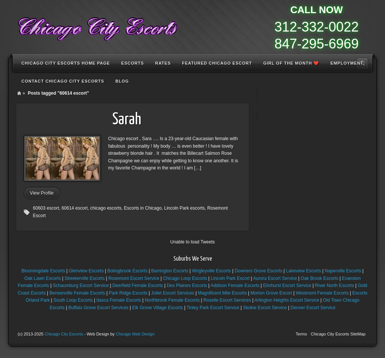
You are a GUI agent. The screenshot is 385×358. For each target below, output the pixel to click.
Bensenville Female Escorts (77, 293)
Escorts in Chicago (143, 208)
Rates (163, 63)
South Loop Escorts (73, 300)
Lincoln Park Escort (230, 278)
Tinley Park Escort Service (212, 307)
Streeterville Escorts (85, 278)
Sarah (126, 120)
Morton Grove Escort (271, 293)
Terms (301, 334)
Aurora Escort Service (275, 278)
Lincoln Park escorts (184, 208)
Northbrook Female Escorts (172, 300)
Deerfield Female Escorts (137, 285)
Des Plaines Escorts (187, 285)
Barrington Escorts (169, 270)
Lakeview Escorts (303, 270)
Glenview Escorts (86, 270)
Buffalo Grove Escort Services (98, 307)
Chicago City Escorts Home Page (65, 63)
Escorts (132, 63)
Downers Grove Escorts (258, 270)
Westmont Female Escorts (322, 293)
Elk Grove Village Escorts (157, 307)
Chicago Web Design (135, 334)
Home (19, 93)
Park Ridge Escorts (128, 293)
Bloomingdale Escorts (43, 270)
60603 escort (46, 208)
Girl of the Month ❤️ (291, 63)
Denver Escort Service (313, 307)
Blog (122, 81)
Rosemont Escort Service (133, 278)
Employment (347, 63)
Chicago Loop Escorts (185, 278)
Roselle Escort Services (227, 300)
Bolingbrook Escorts (127, 270)
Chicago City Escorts (64, 334)
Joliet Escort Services (172, 293)
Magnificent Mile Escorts (222, 293)
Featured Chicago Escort (217, 63)
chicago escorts (105, 208)
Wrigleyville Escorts (211, 270)
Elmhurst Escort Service (287, 285)
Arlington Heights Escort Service (287, 300)
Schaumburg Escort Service (81, 285)
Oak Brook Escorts (319, 278)
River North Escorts (334, 285)
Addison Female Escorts (235, 285)
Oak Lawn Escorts (42, 278)
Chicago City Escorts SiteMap (338, 334)
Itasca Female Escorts (119, 300)
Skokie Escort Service (265, 307)
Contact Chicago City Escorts (62, 81)
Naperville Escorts (343, 270)
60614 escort (75, 208)
